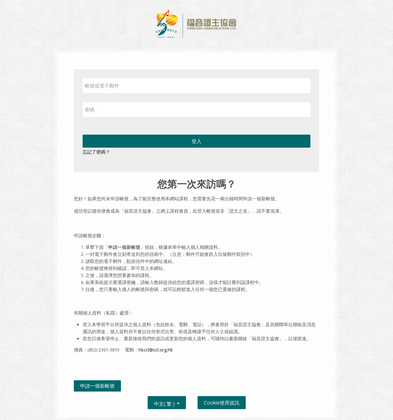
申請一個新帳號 (124, 247)
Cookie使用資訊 (221, 402)
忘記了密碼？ (96, 152)
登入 (196, 141)
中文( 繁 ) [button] (167, 402)
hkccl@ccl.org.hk (155, 350)
